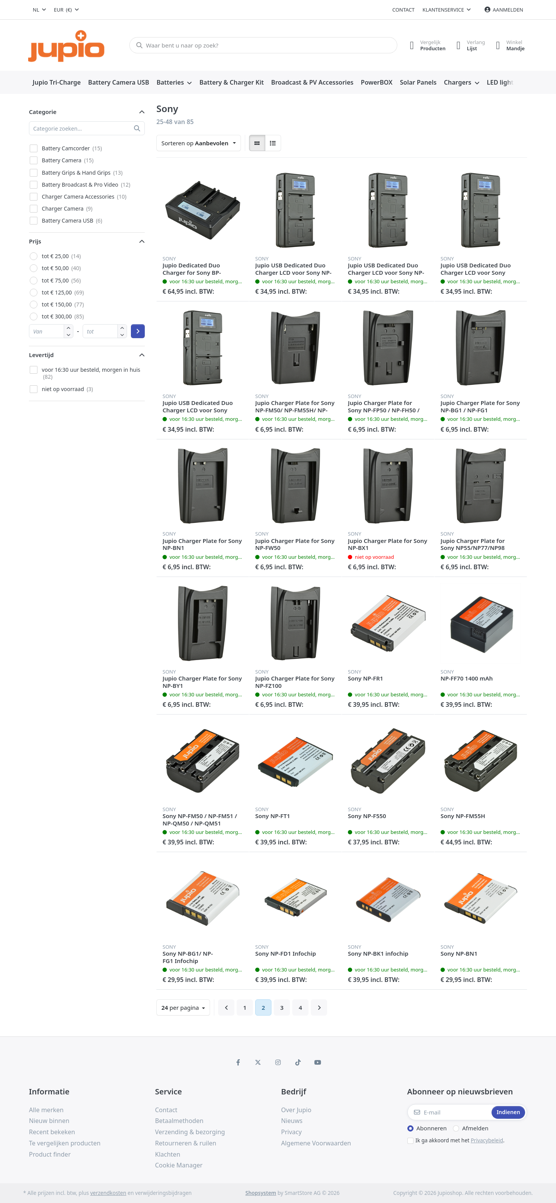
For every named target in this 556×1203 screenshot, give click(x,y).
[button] (68, 334)
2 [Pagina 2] (263, 1007)
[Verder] (319, 1007)
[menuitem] (57, 83)
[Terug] (226, 1007)
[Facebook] (238, 1062)
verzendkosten (108, 1192)
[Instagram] (278, 1062)
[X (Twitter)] (258, 1062)
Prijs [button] (35, 241)
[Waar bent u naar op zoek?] (262, 45)
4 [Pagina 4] (300, 1007)
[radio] (257, 143)
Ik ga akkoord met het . (460, 1140)
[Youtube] (317, 1062)
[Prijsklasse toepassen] (138, 331)
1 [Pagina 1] (245, 1007)
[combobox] (39, 9)
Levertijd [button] (41, 355)
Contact (403, 9)
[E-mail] (448, 1112)
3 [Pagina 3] (282, 1007)
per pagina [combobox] (180, 1007)
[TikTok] (298, 1062)
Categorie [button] (42, 112)
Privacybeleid (487, 1140)
